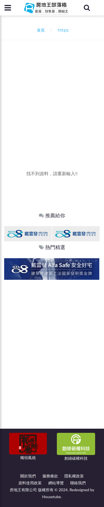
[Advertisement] (52, 95)
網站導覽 (56, 482)
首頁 (39, 30)
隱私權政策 (74, 476)
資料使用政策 (30, 482)
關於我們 (28, 476)
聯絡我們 (78, 482)
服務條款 (50, 476)
